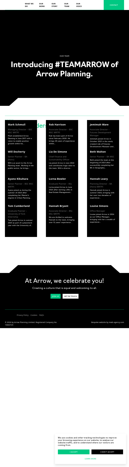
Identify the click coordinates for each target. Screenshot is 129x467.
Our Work (42, 4)
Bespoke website (98, 322)
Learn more (90, 459)
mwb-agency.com (116, 322)
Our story (54, 4)
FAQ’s (41, 315)
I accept (74, 452)
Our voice (79, 4)
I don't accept (107, 452)
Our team (66, 4)
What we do (29, 4)
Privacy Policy (23, 315)
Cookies (33, 315)
